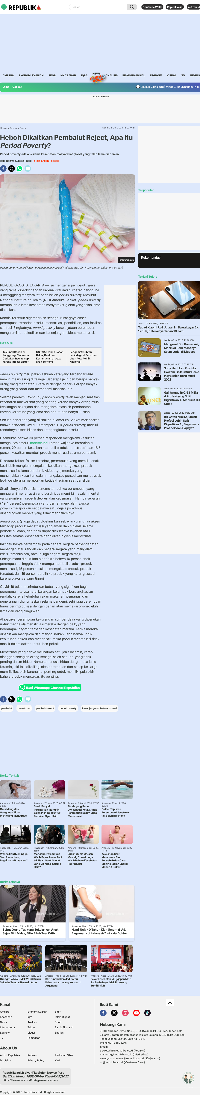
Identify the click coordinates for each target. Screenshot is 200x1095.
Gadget (17, 86)
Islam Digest (62, 1016)
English (59, 1032)
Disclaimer (6, 1060)
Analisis (32, 1022)
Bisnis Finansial (133, 75)
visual (171, 75)
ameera (8, 75)
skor (52, 75)
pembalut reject (45, 708)
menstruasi (39, 443)
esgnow (156, 75)
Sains (5, 86)
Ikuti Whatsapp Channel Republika (50, 687)
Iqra (30, 1016)
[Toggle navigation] (4, 7)
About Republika (10, 1055)
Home (3, 128)
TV (183, 75)
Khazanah (6, 1016)
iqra (84, 75)
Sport (58, 1022)
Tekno (13, 128)
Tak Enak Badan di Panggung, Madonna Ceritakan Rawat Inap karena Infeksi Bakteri (16, 356)
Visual (31, 1032)
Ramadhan (34, 1037)
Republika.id (174, 7)
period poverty (68, 708)
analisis (111, 75)
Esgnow (5, 1032)
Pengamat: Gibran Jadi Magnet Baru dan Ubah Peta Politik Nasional (83, 356)
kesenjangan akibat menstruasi (99, 708)
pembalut (6, 708)
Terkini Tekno (147, 276)
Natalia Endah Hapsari (45, 160)
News (96, 74)
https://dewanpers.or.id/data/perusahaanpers (30, 1080)
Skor (57, 1011)
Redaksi (32, 1055)
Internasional (7, 1027)
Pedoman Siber (64, 1055)
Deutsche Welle (152, 7)
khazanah (68, 75)
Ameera (4, 1011)
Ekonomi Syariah (31, 75)
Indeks (195, 75)
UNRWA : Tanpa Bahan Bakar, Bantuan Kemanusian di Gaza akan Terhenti (49, 356)
